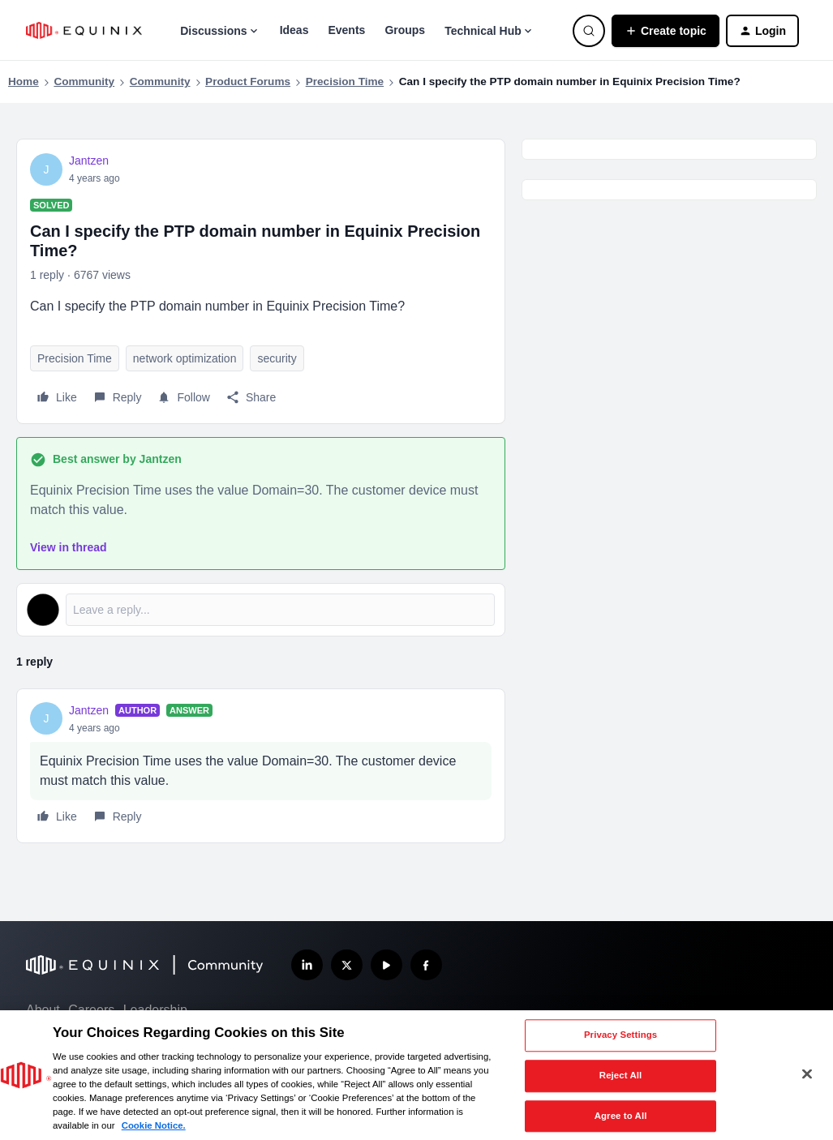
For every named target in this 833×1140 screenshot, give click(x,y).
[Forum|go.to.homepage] (84, 30)
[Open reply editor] (261, 610)
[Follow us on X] (347, 965)
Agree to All (621, 1116)
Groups (404, 30)
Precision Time (345, 81)
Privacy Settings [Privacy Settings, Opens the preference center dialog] (620, 1035)
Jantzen (89, 160)
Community (84, 81)
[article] (261, 765)
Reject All (620, 1075)
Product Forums (247, 81)
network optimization (185, 358)
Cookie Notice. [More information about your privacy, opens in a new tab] (154, 1125)
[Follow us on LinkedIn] (307, 965)
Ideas (294, 30)
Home (23, 81)
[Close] (807, 1073)
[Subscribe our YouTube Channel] (386, 965)
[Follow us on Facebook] (426, 965)
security (276, 358)
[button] (665, 31)
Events (346, 30)
